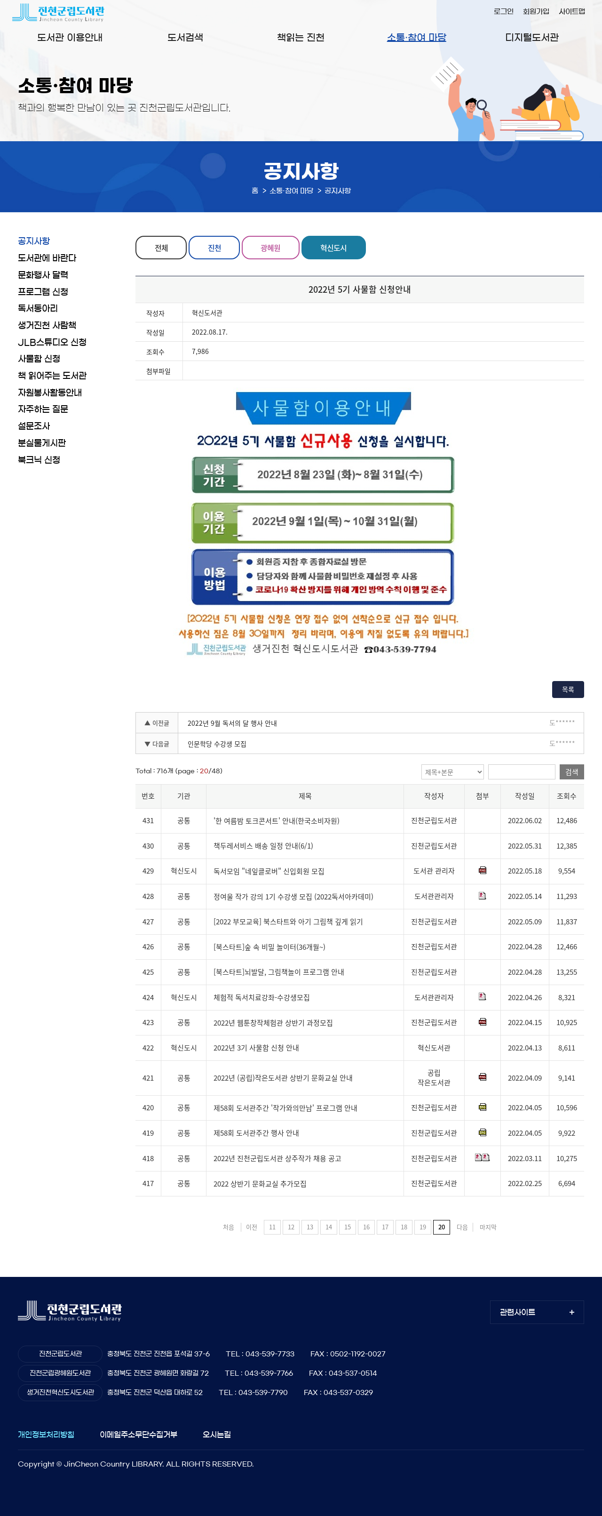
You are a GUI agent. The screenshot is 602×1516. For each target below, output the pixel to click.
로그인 (504, 11)
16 (366, 1226)
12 (291, 1226)
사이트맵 (572, 11)
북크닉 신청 (39, 460)
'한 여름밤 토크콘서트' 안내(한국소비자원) (277, 821)
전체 (161, 247)
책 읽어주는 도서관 (52, 376)
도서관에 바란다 (47, 258)
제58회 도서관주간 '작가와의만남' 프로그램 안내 (285, 1108)
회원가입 (536, 11)
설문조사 (34, 426)
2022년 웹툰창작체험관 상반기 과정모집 (273, 1023)
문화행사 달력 (43, 275)
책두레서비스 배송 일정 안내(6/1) (263, 846)
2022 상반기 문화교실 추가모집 (260, 1184)
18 (404, 1226)
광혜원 (270, 247)
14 (328, 1226)
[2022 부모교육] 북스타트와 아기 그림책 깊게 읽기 (288, 921)
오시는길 (217, 1434)
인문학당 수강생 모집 (217, 743)
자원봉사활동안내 (50, 393)
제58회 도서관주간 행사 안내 (256, 1133)
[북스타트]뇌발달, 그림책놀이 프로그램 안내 (279, 972)
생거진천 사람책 (47, 325)
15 (347, 1226)
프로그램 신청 (43, 292)
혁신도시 (333, 247)
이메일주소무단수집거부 (138, 1434)
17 (385, 1226)
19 (423, 1226)
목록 (568, 689)
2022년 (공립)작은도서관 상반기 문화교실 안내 (283, 1078)
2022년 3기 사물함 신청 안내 (256, 1048)
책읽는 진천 (301, 37)
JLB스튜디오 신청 (52, 342)
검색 (571, 772)
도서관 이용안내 (70, 37)
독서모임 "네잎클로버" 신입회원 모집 (269, 871)
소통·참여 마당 (416, 37)
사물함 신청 (39, 359)
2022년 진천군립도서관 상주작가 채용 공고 (277, 1158)
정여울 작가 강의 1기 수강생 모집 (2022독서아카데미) (293, 896)
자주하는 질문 (43, 409)
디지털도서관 (532, 37)
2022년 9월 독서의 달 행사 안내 (232, 723)
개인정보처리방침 (46, 1434)
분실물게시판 (42, 443)
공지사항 (34, 241)
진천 (214, 247)
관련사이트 (517, 1312)
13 (310, 1226)
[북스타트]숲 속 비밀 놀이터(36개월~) (269, 947)
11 (272, 1226)
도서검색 (185, 37)
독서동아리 (38, 309)
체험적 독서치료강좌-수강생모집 (262, 997)
